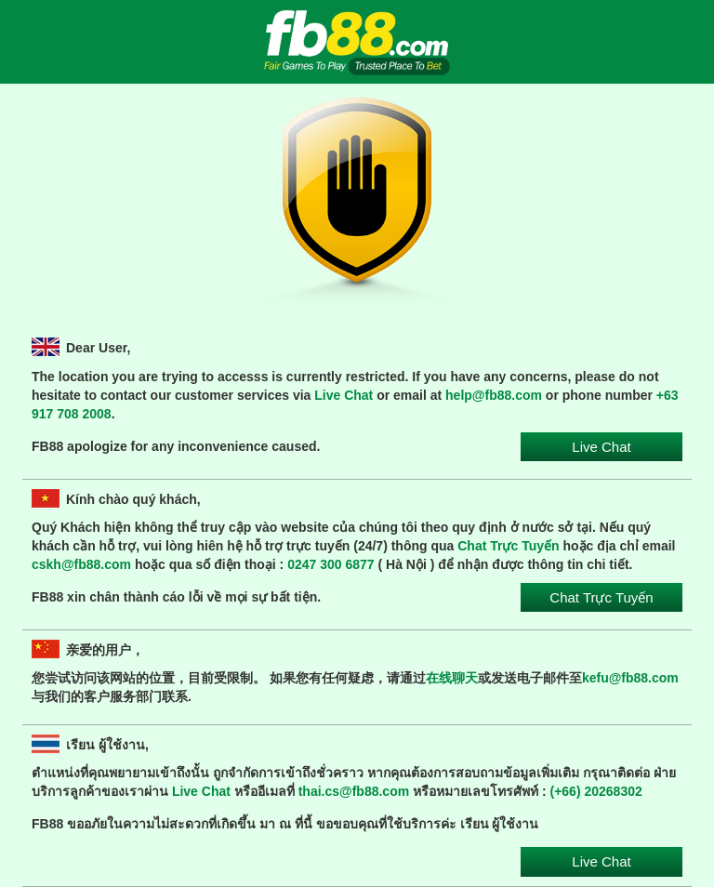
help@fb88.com (493, 395)
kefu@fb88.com (630, 677)
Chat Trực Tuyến (508, 545)
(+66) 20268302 (596, 791)
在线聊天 (452, 677)
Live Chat (343, 395)
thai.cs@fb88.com (353, 791)
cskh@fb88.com (81, 564)
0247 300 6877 (330, 564)
